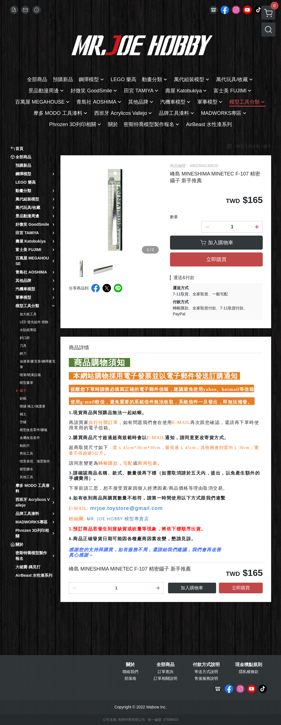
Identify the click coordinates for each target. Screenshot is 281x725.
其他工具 (26, 477)
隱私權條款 (249, 672)
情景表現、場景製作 (35, 461)
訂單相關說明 (165, 678)
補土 (23, 414)
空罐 (23, 422)
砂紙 (23, 398)
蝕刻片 (25, 446)
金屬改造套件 (30, 438)
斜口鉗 (25, 338)
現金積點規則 (248, 664)
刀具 (23, 346)
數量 (174, 217)
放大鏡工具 (28, 314)
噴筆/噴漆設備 (30, 375)
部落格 (130, 678)
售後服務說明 (206, 678)
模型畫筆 (26, 383)
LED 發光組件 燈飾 (34, 322)
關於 (130, 664)
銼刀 (23, 353)
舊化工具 (26, 453)
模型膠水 (26, 469)
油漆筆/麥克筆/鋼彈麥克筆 (37, 364)
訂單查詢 (165, 672)
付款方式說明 (206, 664)
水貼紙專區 (28, 330)
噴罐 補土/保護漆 (32, 406)
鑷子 (23, 391)
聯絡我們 (130, 672)
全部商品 (166, 664)
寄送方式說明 (206, 672)
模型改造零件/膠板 (33, 430)
